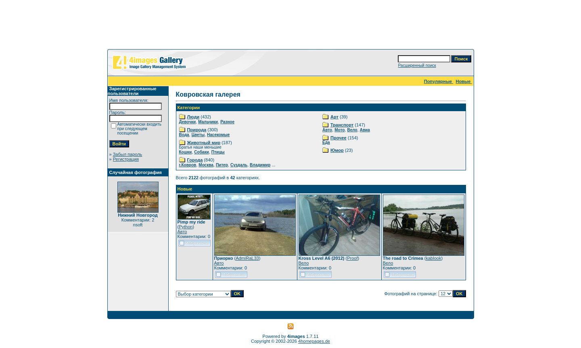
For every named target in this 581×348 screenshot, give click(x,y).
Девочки (187, 122)
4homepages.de (314, 341)
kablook (433, 258)
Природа (197, 129)
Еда (326, 142)
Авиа (365, 130)
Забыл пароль (127, 154)
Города (195, 159)
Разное (227, 122)
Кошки (185, 152)
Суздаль (238, 165)
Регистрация (126, 159)
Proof (352, 258)
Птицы (218, 152)
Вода (184, 135)
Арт (334, 116)
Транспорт (341, 124)
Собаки (201, 152)
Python (185, 226)
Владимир (260, 165)
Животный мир (204, 142)
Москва (206, 165)
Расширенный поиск (417, 65)
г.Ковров (187, 165)
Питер (222, 165)
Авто (327, 130)
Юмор (337, 150)
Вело (352, 130)
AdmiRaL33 (247, 258)
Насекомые (218, 135)
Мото (339, 130)
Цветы (198, 135)
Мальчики (208, 122)
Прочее (338, 137)
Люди (193, 116)
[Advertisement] (290, 26)
